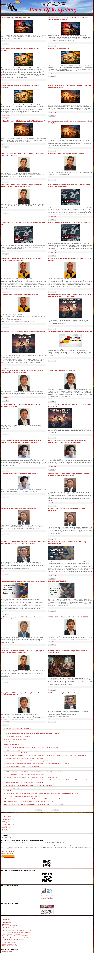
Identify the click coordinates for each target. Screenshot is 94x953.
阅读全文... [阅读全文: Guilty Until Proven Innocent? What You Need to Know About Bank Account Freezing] (5, 648)
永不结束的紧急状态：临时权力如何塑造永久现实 (15, 18)
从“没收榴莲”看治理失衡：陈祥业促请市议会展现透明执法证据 (19, 473)
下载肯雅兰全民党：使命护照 (46, 898)
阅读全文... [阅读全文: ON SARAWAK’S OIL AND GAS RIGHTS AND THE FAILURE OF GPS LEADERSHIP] (52, 437)
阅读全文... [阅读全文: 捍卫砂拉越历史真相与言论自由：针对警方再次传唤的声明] (5, 534)
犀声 (4, 178)
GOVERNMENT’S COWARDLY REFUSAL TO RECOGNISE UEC (68, 617)
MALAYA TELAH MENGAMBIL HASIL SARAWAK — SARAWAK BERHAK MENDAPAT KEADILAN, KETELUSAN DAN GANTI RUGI (31, 733)
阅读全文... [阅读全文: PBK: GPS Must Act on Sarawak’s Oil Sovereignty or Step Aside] (52, 255)
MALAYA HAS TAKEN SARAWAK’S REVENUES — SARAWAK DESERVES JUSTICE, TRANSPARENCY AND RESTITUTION (29, 731)
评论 (4, 40)
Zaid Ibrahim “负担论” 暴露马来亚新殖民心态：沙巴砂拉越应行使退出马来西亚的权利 (22, 796)
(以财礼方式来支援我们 (6, 853)
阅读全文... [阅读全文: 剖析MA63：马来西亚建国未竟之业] (52, 76)
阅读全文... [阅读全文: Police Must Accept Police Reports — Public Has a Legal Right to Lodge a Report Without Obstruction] (5, 682)
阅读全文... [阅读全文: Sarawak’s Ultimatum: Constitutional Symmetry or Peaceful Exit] (52, 361)
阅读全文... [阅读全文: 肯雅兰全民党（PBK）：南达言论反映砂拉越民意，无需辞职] (52, 180)
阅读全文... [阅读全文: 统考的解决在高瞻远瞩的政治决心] (52, 611)
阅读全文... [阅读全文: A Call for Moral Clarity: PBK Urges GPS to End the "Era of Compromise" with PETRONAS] (5, 434)
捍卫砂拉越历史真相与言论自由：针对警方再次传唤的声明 (18, 508)
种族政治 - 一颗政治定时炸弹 (10, 741)
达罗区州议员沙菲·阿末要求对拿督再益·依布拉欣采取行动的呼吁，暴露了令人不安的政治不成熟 (23, 782)
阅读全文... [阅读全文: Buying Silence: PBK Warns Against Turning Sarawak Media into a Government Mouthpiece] (5, 724)
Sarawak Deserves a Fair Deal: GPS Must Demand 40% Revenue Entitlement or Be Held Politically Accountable (29, 801)
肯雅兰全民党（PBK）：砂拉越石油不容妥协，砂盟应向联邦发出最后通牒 (23, 331)
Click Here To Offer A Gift (7, 851)
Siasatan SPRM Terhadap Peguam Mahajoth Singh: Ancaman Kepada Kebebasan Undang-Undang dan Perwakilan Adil (31, 747)
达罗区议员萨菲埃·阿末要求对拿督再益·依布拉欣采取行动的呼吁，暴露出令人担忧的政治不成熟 (23, 758)
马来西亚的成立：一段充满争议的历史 (11, 788)
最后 (57, 810)
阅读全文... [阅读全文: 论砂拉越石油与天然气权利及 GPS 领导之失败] (52, 401)
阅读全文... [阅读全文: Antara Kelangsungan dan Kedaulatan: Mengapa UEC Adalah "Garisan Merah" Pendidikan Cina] (5, 291)
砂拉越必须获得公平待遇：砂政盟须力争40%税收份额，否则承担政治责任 (19, 807)
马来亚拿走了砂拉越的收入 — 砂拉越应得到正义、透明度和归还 (17, 736)
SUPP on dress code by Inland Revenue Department (65, 693)
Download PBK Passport (46, 895)
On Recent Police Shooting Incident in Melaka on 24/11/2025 (17, 728)
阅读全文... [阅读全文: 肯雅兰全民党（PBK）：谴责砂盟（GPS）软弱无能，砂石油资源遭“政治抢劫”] (5, 254)
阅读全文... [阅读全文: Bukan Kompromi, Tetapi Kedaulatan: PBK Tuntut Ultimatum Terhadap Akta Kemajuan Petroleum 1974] (5, 400)
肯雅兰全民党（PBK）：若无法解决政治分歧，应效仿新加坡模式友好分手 (23, 121)
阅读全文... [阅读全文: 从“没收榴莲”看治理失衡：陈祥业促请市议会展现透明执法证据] (5, 497)
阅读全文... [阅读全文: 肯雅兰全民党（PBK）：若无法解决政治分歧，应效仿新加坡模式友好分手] (5, 147)
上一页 (40, 810)
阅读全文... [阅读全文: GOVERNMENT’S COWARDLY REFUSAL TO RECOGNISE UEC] (52, 644)
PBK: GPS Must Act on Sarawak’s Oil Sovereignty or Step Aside (69, 222)
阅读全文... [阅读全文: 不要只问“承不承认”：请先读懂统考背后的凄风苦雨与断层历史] (5, 326)
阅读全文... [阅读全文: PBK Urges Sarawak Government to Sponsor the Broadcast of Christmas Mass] (52, 690)
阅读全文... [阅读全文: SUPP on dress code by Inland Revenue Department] (52, 721)
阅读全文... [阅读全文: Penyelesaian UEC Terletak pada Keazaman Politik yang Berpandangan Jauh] (52, 578)
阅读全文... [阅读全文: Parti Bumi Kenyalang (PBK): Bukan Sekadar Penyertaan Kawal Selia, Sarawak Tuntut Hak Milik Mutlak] (52, 329)
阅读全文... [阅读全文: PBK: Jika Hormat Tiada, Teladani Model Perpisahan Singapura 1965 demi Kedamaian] (52, 115)
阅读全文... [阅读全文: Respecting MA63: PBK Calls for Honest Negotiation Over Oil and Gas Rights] (52, 150)
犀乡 (51, 73)
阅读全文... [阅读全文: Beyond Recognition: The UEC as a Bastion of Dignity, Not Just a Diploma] (52, 291)
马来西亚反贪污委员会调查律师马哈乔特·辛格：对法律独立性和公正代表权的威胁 (20, 750)
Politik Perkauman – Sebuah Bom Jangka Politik (14, 739)
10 (50, 810)
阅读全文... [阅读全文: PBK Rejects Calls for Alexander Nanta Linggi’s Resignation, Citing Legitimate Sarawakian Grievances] (5, 213)
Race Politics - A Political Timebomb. (12, 744)
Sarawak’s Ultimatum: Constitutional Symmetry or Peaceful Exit (70, 331)
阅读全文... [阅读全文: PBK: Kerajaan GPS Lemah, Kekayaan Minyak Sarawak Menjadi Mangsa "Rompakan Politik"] (52, 219)
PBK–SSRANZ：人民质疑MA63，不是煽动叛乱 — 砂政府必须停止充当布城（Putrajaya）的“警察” (24, 774)
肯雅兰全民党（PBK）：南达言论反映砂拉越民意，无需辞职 (66, 153)
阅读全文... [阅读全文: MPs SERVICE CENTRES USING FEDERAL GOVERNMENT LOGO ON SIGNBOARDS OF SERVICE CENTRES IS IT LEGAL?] (5, 574)
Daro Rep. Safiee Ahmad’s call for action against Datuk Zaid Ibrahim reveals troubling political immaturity (28, 760)
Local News (6, 288)
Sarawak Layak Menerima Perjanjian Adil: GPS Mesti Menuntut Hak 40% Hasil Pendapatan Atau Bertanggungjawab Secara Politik (33, 804)
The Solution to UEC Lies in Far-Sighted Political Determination (23, 581)
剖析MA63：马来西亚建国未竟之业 (58, 48)
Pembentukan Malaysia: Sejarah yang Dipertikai (15, 790)
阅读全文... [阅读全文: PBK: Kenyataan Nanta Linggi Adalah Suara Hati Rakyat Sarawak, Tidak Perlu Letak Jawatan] (5, 182)
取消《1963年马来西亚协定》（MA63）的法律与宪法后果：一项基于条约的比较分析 (21, 766)
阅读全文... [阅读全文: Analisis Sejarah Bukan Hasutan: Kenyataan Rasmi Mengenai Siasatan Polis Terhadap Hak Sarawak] (52, 505)
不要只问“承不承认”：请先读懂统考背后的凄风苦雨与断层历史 (19, 294)
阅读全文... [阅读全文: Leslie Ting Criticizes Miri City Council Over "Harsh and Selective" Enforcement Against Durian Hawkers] (52, 469)
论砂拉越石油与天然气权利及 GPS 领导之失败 (61, 371)
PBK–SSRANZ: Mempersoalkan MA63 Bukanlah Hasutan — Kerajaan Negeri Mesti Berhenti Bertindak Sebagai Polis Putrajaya (32, 771)
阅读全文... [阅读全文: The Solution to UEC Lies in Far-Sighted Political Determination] (5, 614)
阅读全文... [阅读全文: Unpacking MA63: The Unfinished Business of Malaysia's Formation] (5, 118)
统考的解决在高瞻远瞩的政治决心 (58, 581)
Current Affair (53, 42)
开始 (36, 810)
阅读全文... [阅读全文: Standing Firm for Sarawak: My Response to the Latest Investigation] (52, 539)
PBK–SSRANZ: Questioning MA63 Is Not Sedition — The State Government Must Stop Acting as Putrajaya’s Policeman (30, 777)
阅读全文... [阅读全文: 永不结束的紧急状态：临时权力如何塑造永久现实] (5, 43)
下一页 (53, 810)
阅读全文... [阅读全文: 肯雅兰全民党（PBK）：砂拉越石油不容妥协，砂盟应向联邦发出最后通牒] (5, 368)
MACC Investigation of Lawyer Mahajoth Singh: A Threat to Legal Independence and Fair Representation (28, 752)
